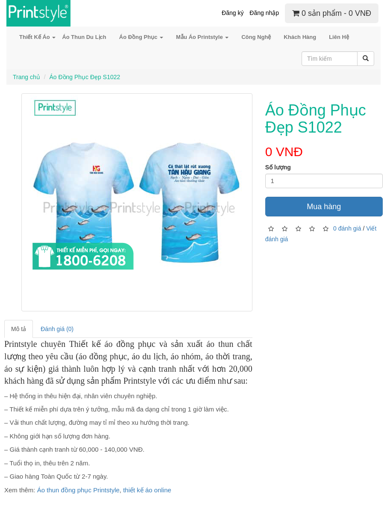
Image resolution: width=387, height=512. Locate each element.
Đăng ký (232, 12)
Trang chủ (26, 77)
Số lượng (278, 167)
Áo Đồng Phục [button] (141, 37)
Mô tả (18, 329)
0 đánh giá (347, 228)
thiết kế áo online (147, 490)
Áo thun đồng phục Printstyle (78, 490)
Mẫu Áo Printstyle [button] (202, 37)
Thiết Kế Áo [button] (37, 37)
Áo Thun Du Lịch (84, 37)
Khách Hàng (300, 37)
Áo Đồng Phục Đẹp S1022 (84, 77)
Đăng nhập (264, 12)
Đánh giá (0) (57, 329)
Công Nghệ (256, 37)
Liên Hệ (339, 37)
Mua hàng (324, 206)
